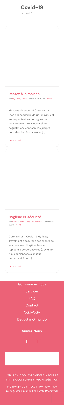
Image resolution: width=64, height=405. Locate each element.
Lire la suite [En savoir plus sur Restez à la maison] (14, 140)
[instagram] (37, 341)
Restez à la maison (24, 94)
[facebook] (27, 341)
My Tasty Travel (19, 98)
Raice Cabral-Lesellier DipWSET (27, 221)
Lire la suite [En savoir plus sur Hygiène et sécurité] (14, 266)
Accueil (26, 13)
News (49, 98)
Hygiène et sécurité (25, 217)
